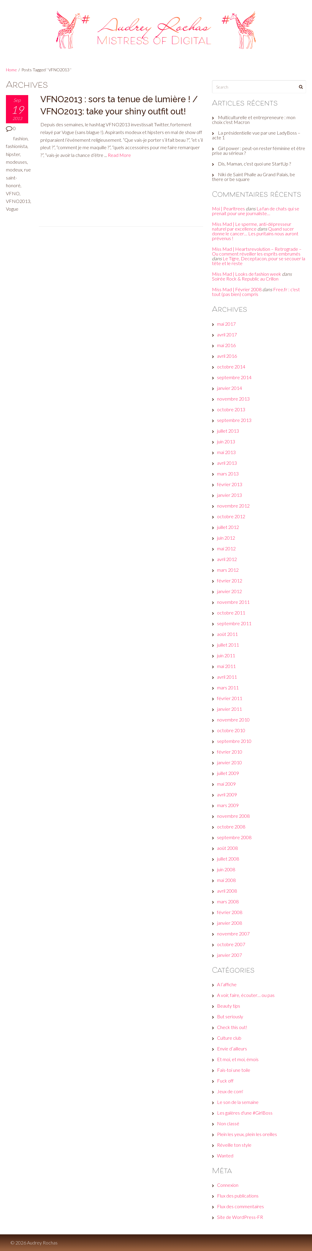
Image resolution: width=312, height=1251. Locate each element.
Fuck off (225, 1080)
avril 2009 (227, 794)
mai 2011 (226, 666)
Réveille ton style (234, 1145)
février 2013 (229, 484)
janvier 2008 (229, 923)
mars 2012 (228, 570)
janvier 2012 (229, 591)
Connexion (227, 1185)
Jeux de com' (230, 1091)
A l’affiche (227, 984)
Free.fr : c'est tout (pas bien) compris (256, 291)
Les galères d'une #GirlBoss (245, 1112)
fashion (20, 138)
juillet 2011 (228, 644)
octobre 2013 (231, 409)
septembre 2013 (234, 420)
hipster (13, 154)
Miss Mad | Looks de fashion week (246, 274)
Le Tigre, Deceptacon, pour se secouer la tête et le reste (258, 261)
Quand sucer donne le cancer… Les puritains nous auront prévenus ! (255, 233)
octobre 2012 (231, 516)
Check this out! (232, 1027)
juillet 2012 (228, 527)
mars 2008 (228, 901)
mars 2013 (228, 473)
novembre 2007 (233, 933)
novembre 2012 (233, 505)
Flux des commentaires (240, 1206)
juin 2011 (226, 655)
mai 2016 (226, 345)
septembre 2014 (234, 377)
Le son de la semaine (238, 1102)
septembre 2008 (234, 837)
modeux (14, 169)
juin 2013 (226, 441)
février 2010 (229, 751)
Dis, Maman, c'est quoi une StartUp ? (254, 163)
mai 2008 (226, 880)
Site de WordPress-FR (240, 1217)
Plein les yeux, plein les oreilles (247, 1134)
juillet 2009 (228, 773)
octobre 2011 (231, 612)
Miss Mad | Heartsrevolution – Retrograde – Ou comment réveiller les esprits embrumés (257, 251)
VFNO (13, 193)
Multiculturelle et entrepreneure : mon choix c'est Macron (253, 119)
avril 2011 (227, 677)
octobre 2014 (231, 366)
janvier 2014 (229, 388)
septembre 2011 (234, 623)
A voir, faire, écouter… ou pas (246, 995)
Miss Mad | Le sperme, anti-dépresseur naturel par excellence (251, 226)
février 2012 (229, 580)
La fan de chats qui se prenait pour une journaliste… (255, 211)
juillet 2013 (228, 431)
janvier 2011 (229, 709)
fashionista (16, 146)
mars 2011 (228, 687)
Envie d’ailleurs (232, 1048)
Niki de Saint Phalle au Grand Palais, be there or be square (253, 176)
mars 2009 (228, 805)
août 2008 (227, 848)
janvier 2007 (229, 955)
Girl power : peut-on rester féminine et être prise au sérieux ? (258, 150)
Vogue (12, 209)
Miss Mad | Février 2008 (237, 289)
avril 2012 (227, 559)
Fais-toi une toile (233, 1070)
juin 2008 (226, 869)
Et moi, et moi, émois (238, 1059)
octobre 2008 (231, 826)
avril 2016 (227, 356)
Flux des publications (238, 1195)
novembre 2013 (233, 398)
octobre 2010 (231, 730)
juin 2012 (226, 538)
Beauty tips (228, 1006)
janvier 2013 (229, 495)
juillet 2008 (228, 858)
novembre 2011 (233, 602)
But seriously (230, 1016)
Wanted (225, 1155)
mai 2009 (226, 784)
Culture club (229, 1038)
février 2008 (229, 912)
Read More (119, 155)
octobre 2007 (231, 944)
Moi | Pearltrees (228, 208)
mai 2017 (226, 324)
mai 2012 (226, 548)
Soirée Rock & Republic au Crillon (245, 278)
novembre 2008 (233, 816)
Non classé (228, 1123)
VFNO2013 (18, 201)
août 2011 (227, 634)
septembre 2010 (234, 741)
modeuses (16, 162)
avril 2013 (227, 463)
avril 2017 (227, 334)
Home (11, 69)
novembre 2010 (233, 719)
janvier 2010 (229, 762)
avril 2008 (227, 891)
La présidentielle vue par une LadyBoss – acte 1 (256, 135)
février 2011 (229, 698)
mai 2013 (226, 452)
